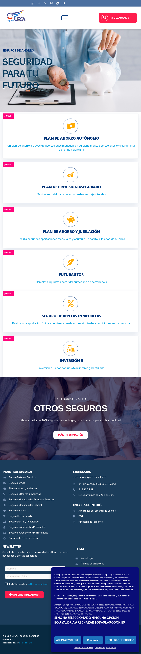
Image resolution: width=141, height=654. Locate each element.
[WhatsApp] (57, 2)
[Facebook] (39, 2)
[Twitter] (45, 2)
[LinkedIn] (33, 2)
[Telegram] (64, 2)
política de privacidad (38, 584)
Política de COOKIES (84, 647)
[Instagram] (51, 2)
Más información (70, 434)
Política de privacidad (105, 647)
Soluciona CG (25, 643)
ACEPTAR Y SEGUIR (67, 640)
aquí (89, 614)
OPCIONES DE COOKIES (120, 640)
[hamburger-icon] (64, 17)
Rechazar (93, 640)
